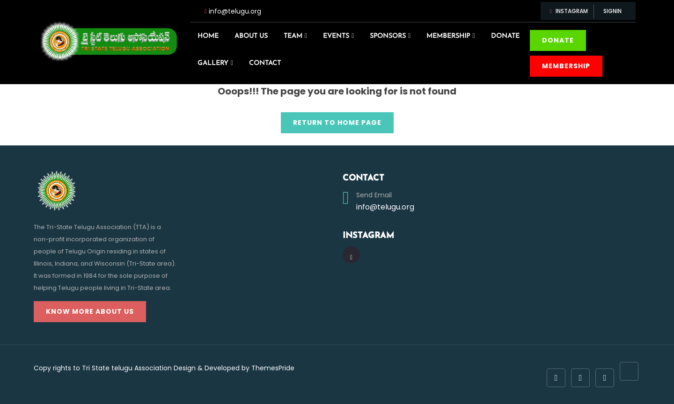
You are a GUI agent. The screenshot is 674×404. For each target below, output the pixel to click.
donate (558, 40)
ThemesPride (271, 368)
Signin (612, 11)
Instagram (569, 11)
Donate (505, 36)
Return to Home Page (331, 119)
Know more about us (90, 311)
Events (336, 36)
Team (293, 36)
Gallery (213, 63)
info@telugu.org (235, 11)
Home (208, 36)
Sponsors (388, 36)
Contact (265, 63)
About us (251, 36)
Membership (448, 36)
